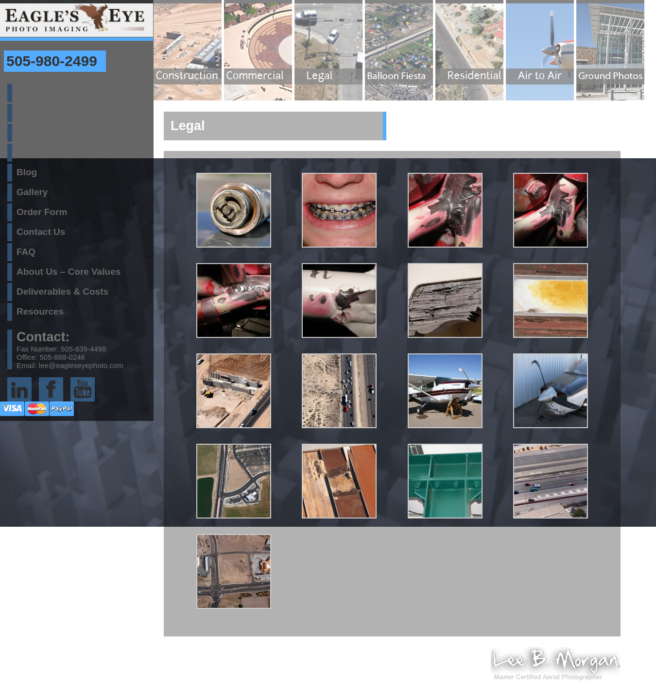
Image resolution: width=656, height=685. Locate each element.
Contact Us (41, 232)
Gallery (32, 192)
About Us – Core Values (69, 272)
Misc (27, 132)
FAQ (26, 252)
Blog (27, 172)
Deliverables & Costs (62, 291)
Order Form (42, 212)
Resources (40, 311)
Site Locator (43, 112)
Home (29, 92)
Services (35, 152)
